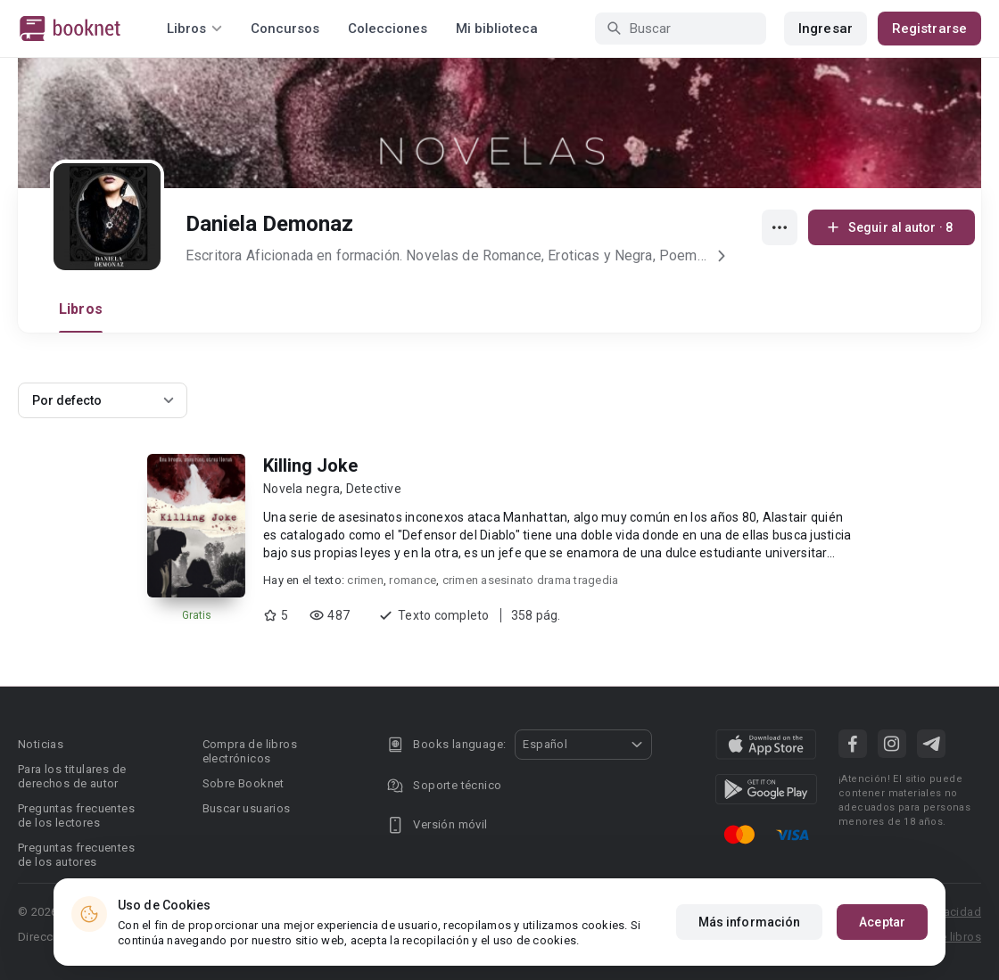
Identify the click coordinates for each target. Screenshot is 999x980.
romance (412, 580)
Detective (373, 489)
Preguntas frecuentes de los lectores (76, 815)
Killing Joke (310, 465)
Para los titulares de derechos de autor (72, 776)
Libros (81, 309)
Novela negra (301, 489)
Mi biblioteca (497, 29)
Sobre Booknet (243, 783)
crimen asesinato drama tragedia (530, 580)
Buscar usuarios (246, 808)
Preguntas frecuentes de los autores (76, 855)
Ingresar (825, 29)
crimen (365, 580)
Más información (749, 922)
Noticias (40, 744)
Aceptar (882, 922)
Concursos (285, 29)
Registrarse (929, 29)
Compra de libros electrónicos (249, 751)
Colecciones (387, 29)
